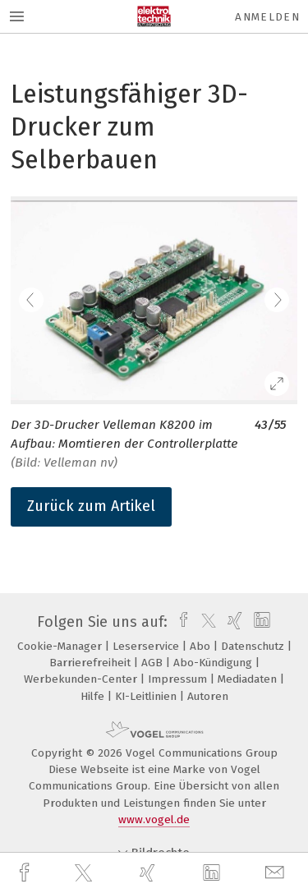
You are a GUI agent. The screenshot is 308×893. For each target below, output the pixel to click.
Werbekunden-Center (82, 679)
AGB (153, 663)
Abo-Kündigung (214, 663)
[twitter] (85, 873)
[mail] (276, 873)
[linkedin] (213, 873)
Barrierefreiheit (91, 663)
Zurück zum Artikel (91, 506)
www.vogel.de (154, 819)
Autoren (207, 696)
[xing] (149, 873)
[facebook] (26, 873)
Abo (202, 646)
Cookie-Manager (61, 646)
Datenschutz (254, 646)
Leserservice (147, 646)
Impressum (179, 679)
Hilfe (94, 696)
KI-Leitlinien (147, 696)
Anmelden (267, 17)
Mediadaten (249, 679)
